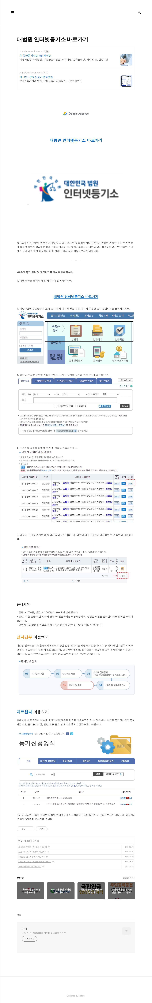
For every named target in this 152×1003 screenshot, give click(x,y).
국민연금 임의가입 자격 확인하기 (31, 856)
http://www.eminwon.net (32, 51)
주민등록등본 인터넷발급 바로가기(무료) (34, 861)
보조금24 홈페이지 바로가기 (29, 866)
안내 (24, 929)
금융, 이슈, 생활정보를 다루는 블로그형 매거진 (44, 932)
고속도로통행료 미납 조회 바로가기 (32, 847)
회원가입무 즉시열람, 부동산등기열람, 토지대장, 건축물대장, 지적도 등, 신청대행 (64, 59)
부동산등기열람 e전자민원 (36, 55)
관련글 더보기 (129, 877)
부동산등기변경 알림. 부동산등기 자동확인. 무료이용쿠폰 (51, 81)
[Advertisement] (76, 113)
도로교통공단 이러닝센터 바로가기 (32, 851)
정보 (20, 841)
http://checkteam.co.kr (31, 72)
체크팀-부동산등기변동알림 (36, 77)
